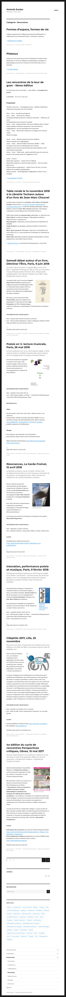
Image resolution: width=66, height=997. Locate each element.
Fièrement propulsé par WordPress (23, 992)
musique (10, 920)
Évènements (10, 957)
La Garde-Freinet (42, 555)
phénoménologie (43, 926)
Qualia (31, 930)
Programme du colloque (15, 40)
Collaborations (29, 73)
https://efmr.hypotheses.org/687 (16, 840)
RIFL (35, 933)
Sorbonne (24, 936)
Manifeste (30, 917)
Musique (31, 182)
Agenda (8, 987)
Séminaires (11, 961)
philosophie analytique (14, 923)
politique (10, 930)
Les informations (13, 69)
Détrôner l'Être (33, 333)
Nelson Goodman (19, 920)
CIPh (47, 907)
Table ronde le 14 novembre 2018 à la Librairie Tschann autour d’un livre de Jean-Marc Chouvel (28, 194)
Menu (56, 10)
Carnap (41, 907)
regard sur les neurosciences (16, 933)
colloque (23, 910)
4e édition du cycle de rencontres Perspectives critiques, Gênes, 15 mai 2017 (25, 748)
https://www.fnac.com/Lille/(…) (38, 723)
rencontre (8, 335)
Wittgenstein (15, 335)
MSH (41, 917)
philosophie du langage (43, 333)
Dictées (9, 913)
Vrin (36, 936)
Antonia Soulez (14, 9)
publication (23, 930)
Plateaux (12, 53)
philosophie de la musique (39, 251)
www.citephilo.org (20, 726)
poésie (39, 453)
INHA (43, 913)
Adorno (9, 907)
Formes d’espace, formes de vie (27, 29)
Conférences (25, 182)
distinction (17, 913)
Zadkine (9, 939)
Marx (36, 917)
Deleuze (46, 910)
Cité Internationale (13, 910)
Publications (10, 953)
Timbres (30, 936)
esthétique (36, 913)
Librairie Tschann (13, 243)
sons (8, 936)
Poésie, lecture (37, 73)
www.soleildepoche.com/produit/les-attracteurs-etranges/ (24, 422)
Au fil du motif (27, 907)
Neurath (29, 920)
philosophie (44, 734)
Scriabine (42, 933)
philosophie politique (29, 926)
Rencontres (29, 44)
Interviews (11, 984)
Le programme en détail (15, 178)
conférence (40, 848)
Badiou (35, 907)
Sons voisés (15, 936)
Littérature (22, 917)
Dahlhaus (39, 910)
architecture (17, 907)
